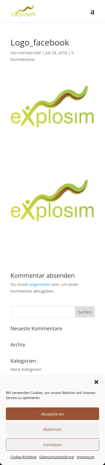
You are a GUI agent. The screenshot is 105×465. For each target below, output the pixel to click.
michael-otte (29, 52)
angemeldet (40, 284)
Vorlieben (52, 444)
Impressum (85, 457)
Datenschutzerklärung (56, 457)
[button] (96, 382)
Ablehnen (52, 429)
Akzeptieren (52, 414)
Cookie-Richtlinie (24, 457)
